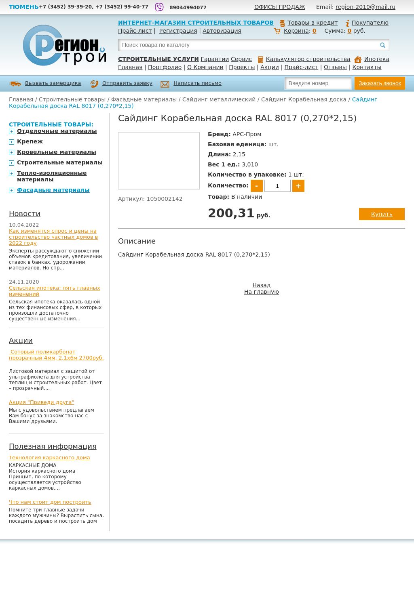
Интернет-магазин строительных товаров (196, 22)
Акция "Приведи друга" (41, 402)
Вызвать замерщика (45, 84)
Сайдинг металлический (219, 99)
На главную (261, 291)
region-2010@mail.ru (365, 7)
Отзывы (335, 67)
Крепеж (30, 141)
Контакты (367, 67)
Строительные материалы (60, 162)
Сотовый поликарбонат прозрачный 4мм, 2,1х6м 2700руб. (56, 355)
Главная (130, 67)
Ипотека (371, 59)
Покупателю (367, 22)
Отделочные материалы (57, 131)
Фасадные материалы (144, 99)
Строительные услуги (158, 59)
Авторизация (222, 30)
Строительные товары (72, 99)
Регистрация (178, 30)
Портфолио (165, 67)
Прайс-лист (135, 30)
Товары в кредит (308, 22)
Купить (382, 214)
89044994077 (188, 8)
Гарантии (215, 59)
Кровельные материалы (56, 152)
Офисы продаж (279, 7)
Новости (24, 213)
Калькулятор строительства (304, 59)
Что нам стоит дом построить (50, 502)
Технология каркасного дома (49, 457)
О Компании (205, 67)
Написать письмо (191, 84)
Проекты (242, 67)
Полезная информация (53, 446)
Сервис (241, 59)
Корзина (296, 30)
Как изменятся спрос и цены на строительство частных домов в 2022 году (53, 237)
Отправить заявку (121, 84)
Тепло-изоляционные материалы (52, 176)
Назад (262, 285)
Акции (269, 67)
